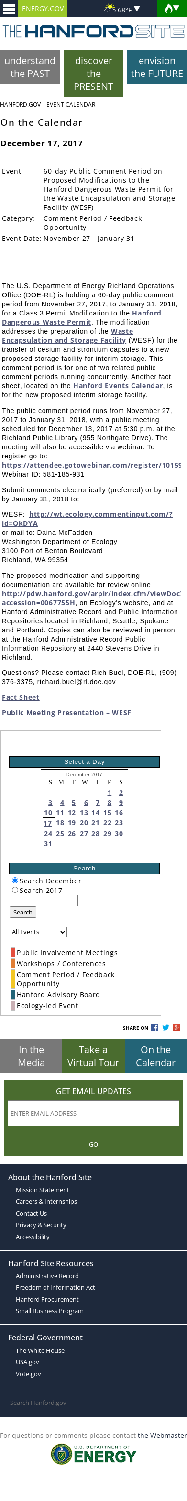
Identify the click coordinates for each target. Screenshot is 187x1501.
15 (107, 812)
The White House (40, 1350)
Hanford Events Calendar (118, 385)
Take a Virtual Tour (93, 1056)
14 (95, 812)
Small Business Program (50, 1310)
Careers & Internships (46, 1201)
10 (48, 812)
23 (119, 822)
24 (48, 833)
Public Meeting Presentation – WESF (67, 712)
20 (84, 822)
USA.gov (27, 1362)
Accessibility (33, 1236)
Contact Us (31, 1213)
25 (60, 833)
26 (72, 833)
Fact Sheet (21, 697)
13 (84, 812)
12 (72, 812)
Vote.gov (28, 1374)
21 (95, 822)
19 (72, 822)
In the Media (31, 1056)
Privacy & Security (41, 1224)
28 (95, 833)
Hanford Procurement (47, 1299)
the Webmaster (162, 1435)
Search (23, 912)
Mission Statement (42, 1190)
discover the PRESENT (93, 73)
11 (60, 812)
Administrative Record (47, 1276)
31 (48, 843)
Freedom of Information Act (55, 1287)
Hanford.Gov (20, 104)
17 (48, 822)
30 (119, 833)
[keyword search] (44, 900)
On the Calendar (156, 1056)
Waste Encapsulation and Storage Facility (67, 335)
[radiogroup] (15, 880)
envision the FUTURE (157, 67)
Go (93, 1144)
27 (84, 833)
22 (107, 822)
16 (119, 812)
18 (60, 822)
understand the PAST (29, 67)
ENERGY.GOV (43, 8)
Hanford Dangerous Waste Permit (82, 317)
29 (107, 833)
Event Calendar (70, 104)
